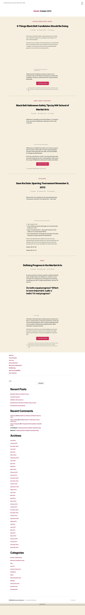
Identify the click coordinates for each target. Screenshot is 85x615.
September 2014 (15, 497)
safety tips (44, 172)
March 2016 (13, 465)
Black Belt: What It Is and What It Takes (20, 402)
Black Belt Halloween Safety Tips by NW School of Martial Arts (42, 111)
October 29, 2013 (42, 34)
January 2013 (14, 551)
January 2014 (14, 517)
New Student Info (14, 371)
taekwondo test (50, 354)
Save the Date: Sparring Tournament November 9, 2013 (42, 189)
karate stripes (30, 353)
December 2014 (14, 488)
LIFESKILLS (13, 582)
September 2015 (15, 468)
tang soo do (45, 93)
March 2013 (13, 546)
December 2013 (14, 520)
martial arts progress (43, 353)
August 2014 (14, 499)
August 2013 (14, 531)
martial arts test (51, 353)
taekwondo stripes (43, 354)
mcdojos (29, 354)
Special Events (48, 105)
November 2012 (14, 557)
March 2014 (13, 511)
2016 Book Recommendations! (18, 414)
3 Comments (52, 34)
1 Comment (52, 117)
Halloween (30, 172)
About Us (12, 364)
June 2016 (13, 459)
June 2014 (13, 502)
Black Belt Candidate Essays (39, 21)
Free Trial (12, 369)
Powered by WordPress (31, 610)
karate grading (53, 351)
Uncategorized (14, 599)
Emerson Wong (14, 428)
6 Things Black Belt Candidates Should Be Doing (42, 28)
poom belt (30, 93)
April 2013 (13, 543)
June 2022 (13, 450)
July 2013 (13, 534)
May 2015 (13, 473)
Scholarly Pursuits (15, 593)
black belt (30, 92)
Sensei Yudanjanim (15, 432)
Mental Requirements (16, 588)
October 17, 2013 (42, 117)
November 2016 (14, 456)
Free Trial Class (13, 381)
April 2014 (13, 508)
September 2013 (15, 528)
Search (10, 389)
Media (12, 585)
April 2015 (13, 476)
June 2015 (13, 471)
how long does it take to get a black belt (36, 351)
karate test (36, 353)
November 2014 (14, 491)
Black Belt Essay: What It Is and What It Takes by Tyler (25, 411)
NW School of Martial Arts (17, 374)
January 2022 (14, 453)
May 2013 (13, 540)
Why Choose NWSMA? (16, 379)
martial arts (53, 92)
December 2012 (14, 554)
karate (49, 92)
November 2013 (14, 523)
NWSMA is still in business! (17, 408)
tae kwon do (35, 93)
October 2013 (14, 525)
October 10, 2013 (42, 196)
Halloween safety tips (37, 172)
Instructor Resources (16, 579)
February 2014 (14, 514)
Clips (11, 573)
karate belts (47, 351)
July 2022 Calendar (15, 405)
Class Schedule (14, 366)
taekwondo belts (35, 354)
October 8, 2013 (42, 278)
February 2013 (14, 549)
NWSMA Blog (13, 376)
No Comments (52, 196)
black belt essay (44, 92)
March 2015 (13, 479)
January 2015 (14, 485)
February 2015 (14, 482)
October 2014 (14, 494)
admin (34, 34)
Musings (50, 21)
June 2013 (13, 537)
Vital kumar (13, 424)
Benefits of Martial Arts (16, 567)
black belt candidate (36, 92)
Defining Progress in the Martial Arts (42, 271)
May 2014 (13, 505)
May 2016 (13, 462)
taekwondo (40, 93)
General (35, 105)
